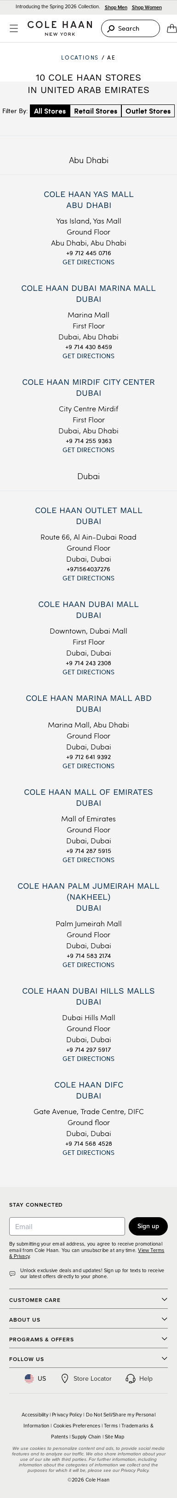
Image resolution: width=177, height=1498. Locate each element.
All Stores (50, 110)
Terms (111, 1425)
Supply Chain (86, 1436)
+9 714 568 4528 (88, 1143)
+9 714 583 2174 (89, 955)
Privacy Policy (67, 1414)
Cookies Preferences (76, 1425)
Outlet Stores (148, 110)
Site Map (115, 1436)
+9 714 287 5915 (88, 850)
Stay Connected (36, 1205)
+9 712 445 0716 (88, 252)
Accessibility (35, 1414)
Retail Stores (95, 110)
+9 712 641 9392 (88, 756)
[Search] (130, 28)
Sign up (148, 1225)
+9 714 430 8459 (88, 346)
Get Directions (88, 261)
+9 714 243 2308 (88, 662)
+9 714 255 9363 (89, 440)
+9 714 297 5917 (88, 1049)
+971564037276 (88, 568)
